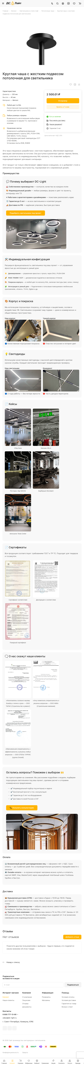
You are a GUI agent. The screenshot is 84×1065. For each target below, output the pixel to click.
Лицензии (26, 1000)
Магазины (46, 1000)
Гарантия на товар (69, 1004)
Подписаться (73, 985)
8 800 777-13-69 (9, 1014)
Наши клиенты (8, 1000)
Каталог (6, 997)
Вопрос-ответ (67, 1007)
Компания (26, 993)
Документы (26, 1007)
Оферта (25, 1052)
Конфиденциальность (11, 1052)
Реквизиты (46, 997)
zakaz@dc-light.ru (10, 1018)
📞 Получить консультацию (22, 808)
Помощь (65, 993)
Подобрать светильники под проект (25, 213)
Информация (47, 993)
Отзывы (25, 1004)
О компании (27, 997)
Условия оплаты (68, 997)
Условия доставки (69, 1000)
